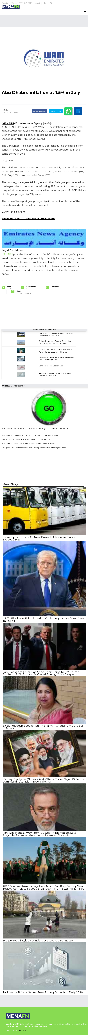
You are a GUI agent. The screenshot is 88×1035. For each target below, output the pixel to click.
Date (5, 110)
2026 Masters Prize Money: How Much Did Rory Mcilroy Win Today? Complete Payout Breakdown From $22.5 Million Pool (44, 887)
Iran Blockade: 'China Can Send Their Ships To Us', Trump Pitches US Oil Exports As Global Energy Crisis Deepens (41, 673)
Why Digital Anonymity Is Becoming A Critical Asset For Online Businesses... (30, 435)
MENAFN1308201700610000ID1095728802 (28, 218)
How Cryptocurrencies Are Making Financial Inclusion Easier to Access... (29, 443)
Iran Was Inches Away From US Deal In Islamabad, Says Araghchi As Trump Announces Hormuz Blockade (39, 834)
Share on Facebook (39, 111)
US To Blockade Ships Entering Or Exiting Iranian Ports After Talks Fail (43, 619)
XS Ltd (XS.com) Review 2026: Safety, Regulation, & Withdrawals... (27, 439)
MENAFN (8, 123)
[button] (44, 3)
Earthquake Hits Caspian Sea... (51, 366)
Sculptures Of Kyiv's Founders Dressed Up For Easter (38, 940)
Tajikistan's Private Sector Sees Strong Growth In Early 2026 (43, 992)
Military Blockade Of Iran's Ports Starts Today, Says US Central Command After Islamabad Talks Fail (44, 780)
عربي (37, 3)
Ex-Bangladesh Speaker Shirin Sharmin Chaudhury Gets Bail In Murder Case (43, 727)
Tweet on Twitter (55, 111)
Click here (23, 1030)
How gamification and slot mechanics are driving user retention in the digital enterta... (34, 448)
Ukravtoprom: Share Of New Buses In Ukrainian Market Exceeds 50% (39, 538)
